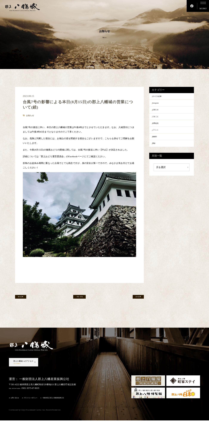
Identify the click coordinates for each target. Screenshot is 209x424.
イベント (159, 135)
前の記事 (24, 298)
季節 (156, 151)
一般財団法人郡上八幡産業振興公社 (67, 402)
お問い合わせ (17, 402)
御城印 (157, 143)
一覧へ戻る (79, 298)
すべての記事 (161, 97)
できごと (159, 120)
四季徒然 (159, 128)
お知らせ (159, 112)
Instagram (159, 104)
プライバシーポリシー (37, 402)
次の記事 (134, 298)
